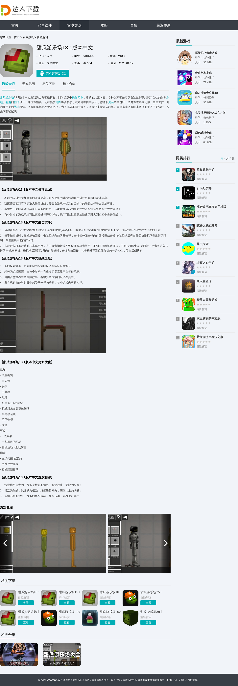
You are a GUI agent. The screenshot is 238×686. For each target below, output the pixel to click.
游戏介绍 (8, 84)
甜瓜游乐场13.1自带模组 (28, 592)
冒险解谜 (42, 37)
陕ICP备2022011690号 (50, 679)
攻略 (104, 25)
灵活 (111, 102)
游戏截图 (28, 84)
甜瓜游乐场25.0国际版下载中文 (150, 592)
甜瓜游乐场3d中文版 (150, 612)
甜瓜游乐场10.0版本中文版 (110, 592)
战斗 (16, 106)
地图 (58, 102)
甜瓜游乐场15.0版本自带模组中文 (69, 592)
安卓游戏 (74, 25)
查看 (26, 602)
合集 (133, 25)
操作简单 (77, 97)
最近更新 (163, 25)
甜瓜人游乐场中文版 (28, 612)
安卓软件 (44, 25)
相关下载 (48, 84)
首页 (14, 25)
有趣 (8, 102)
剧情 (16, 102)
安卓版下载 (53, 73)
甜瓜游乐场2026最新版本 (110, 612)
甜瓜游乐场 (7, 97)
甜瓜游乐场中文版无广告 (69, 612)
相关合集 (69, 84)
